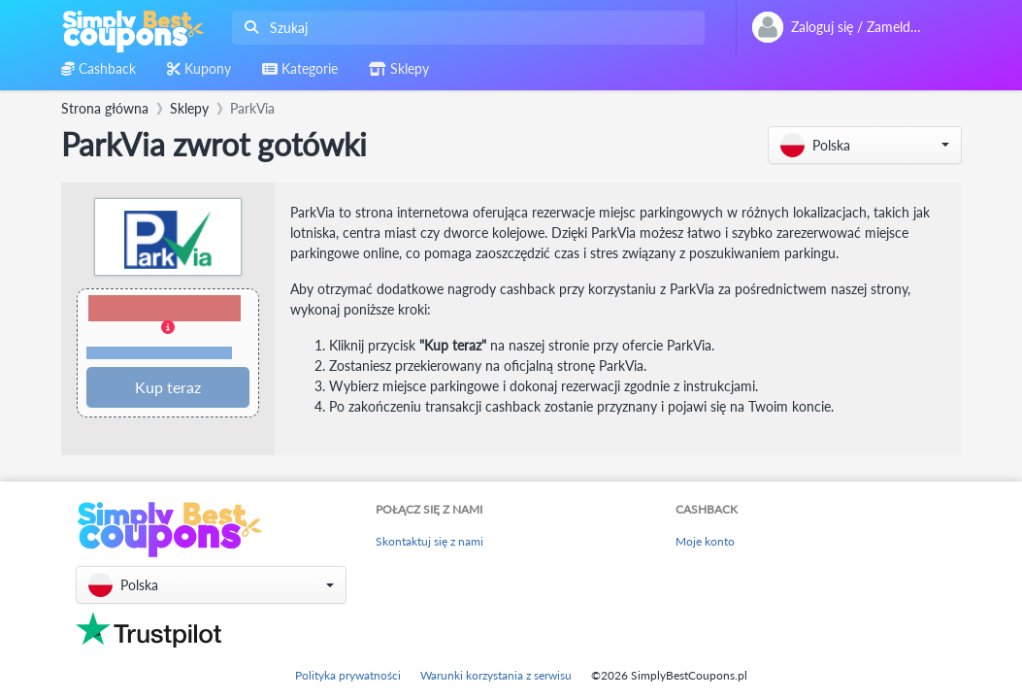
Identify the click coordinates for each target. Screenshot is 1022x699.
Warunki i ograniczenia (159, 353)
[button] (865, 145)
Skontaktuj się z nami (429, 541)
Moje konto (705, 541)
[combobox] (464, 28)
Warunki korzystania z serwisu (496, 675)
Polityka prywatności (348, 675)
